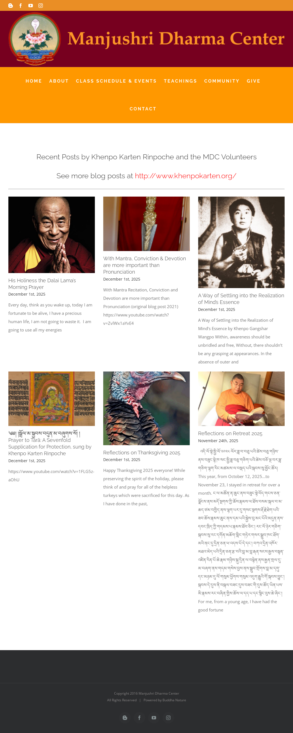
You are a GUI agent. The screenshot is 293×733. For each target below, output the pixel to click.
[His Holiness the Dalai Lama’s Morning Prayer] (51, 235)
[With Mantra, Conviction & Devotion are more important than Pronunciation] (146, 224)
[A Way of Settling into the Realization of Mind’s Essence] (241, 242)
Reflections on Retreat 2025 (230, 433)
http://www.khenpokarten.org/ (186, 176)
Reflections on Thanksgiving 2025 (141, 452)
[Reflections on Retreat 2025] (241, 399)
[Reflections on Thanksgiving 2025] (146, 408)
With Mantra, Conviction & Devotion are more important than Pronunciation (144, 265)
